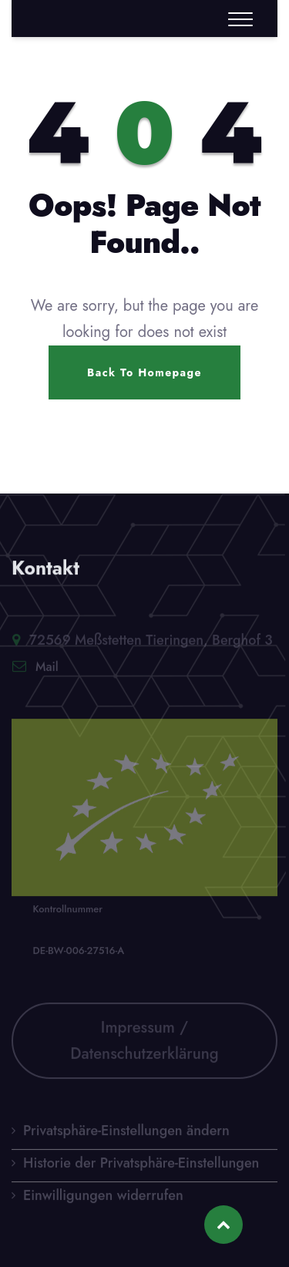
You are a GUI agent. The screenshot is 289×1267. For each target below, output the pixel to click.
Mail (47, 669)
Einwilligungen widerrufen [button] (103, 1198)
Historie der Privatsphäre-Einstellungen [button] (141, 1165)
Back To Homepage (144, 372)
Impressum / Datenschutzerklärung (144, 1042)
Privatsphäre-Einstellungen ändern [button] (126, 1133)
